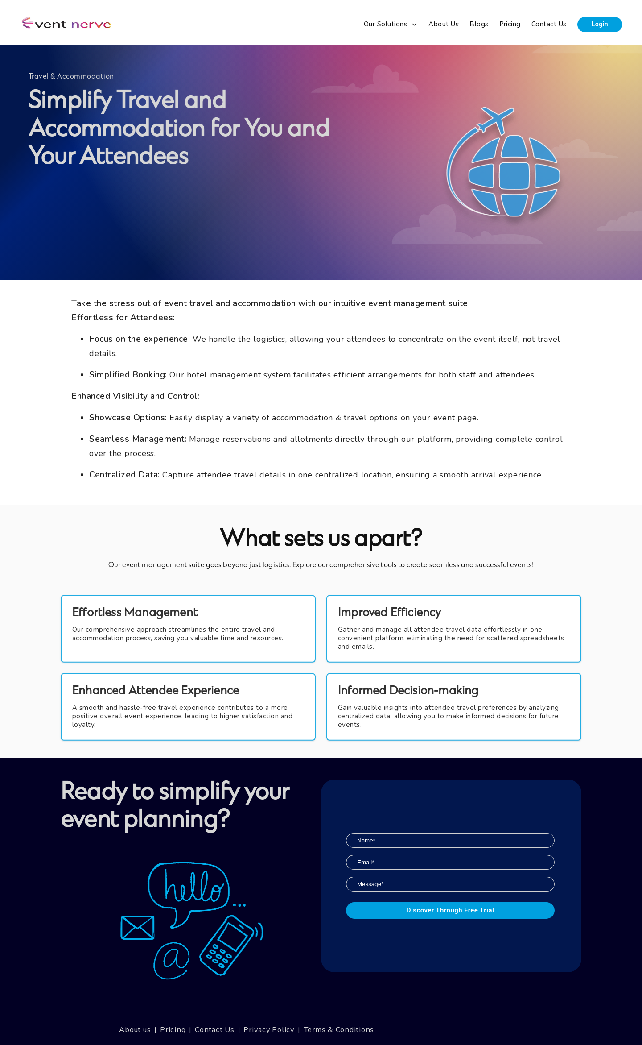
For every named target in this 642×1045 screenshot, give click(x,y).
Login (600, 24)
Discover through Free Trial (450, 910)
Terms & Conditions (339, 1029)
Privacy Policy (268, 1029)
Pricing (172, 1029)
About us (135, 1029)
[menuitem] (390, 24)
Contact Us (215, 1029)
